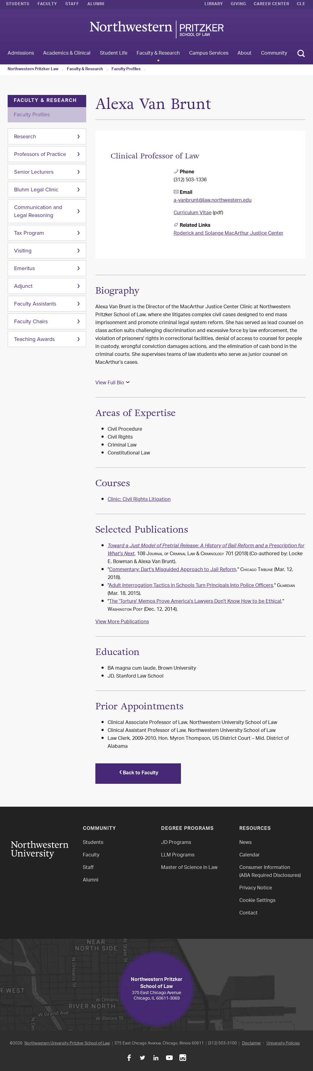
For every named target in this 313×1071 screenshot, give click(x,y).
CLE (301, 5)
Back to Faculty (138, 773)
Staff (72, 5)
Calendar (249, 854)
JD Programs (176, 842)
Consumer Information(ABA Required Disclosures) (270, 871)
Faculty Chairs (31, 321)
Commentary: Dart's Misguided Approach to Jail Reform (172, 570)
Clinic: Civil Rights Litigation (139, 500)
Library (213, 5)
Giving (238, 5)
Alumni (96, 5)
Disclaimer (251, 1042)
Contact (248, 912)
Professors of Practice (40, 154)
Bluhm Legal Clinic (36, 189)
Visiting (22, 250)
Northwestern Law (156, 29)
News (245, 842)
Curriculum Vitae (193, 213)
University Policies (283, 1042)
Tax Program (29, 233)
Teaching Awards (34, 339)
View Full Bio (109, 383)
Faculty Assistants (35, 303)
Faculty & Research (85, 70)
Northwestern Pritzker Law (33, 70)
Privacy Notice (255, 887)
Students (17, 5)
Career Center (271, 5)
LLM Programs (177, 854)
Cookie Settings (257, 900)
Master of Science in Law (189, 867)
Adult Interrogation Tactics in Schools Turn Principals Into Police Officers (191, 586)
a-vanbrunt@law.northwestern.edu (213, 201)
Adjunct (23, 286)
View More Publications (122, 622)
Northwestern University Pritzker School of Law (67, 1042)
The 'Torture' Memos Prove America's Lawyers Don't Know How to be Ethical (195, 602)
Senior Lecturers (33, 171)
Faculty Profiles (126, 70)
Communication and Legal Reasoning (38, 211)
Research (25, 136)
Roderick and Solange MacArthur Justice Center (228, 234)
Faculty (47, 5)
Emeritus (24, 268)
